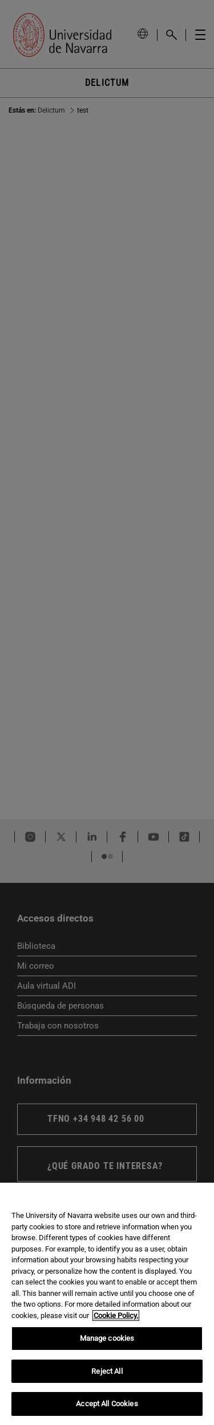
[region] (107, 1304)
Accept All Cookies (107, 1403)
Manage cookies (107, 1338)
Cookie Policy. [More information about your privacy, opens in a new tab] (116, 1315)
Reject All (106, 1371)
